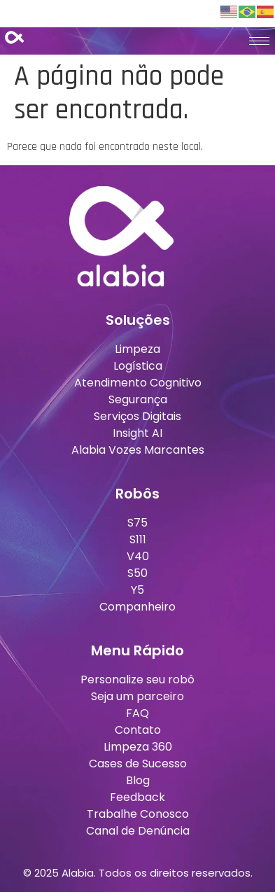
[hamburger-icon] (259, 41)
